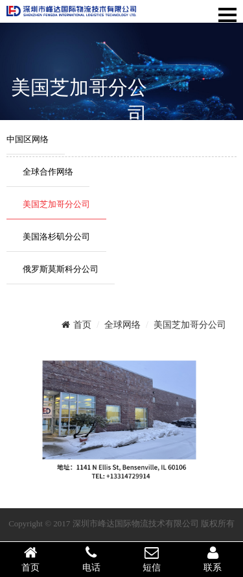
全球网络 (122, 325)
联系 (212, 558)
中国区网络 (27, 139)
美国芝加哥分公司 (56, 204)
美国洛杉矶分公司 (56, 236)
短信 (152, 558)
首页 (76, 325)
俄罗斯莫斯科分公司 (60, 269)
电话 (91, 558)
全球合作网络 (48, 172)
